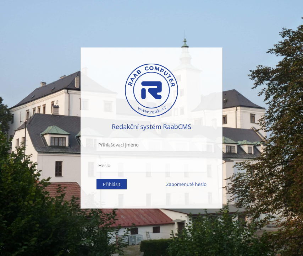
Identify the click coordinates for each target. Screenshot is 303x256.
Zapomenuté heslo (186, 184)
